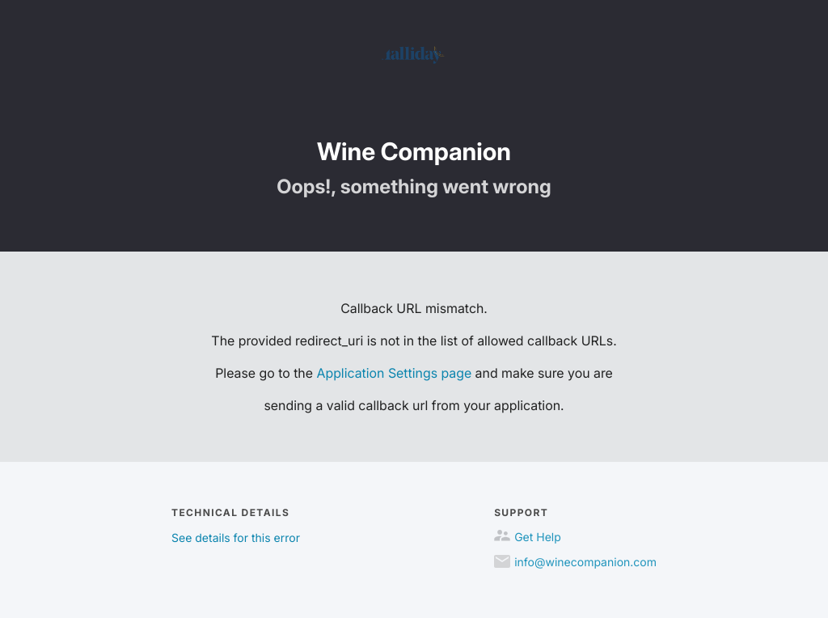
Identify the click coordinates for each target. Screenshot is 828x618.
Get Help (537, 537)
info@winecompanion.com (585, 562)
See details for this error (235, 538)
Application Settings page (393, 373)
